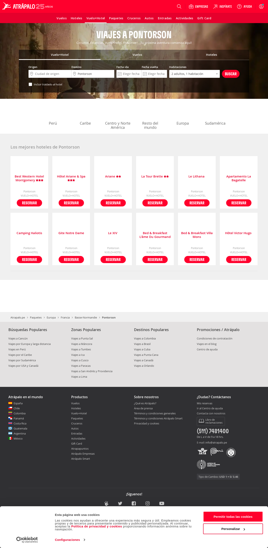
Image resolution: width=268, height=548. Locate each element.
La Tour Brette (155, 177)
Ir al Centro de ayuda (210, 408)
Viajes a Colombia (145, 338)
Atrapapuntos (80, 448)
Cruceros (76, 423)
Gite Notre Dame (71, 233)
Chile (17, 408)
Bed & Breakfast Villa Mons (197, 235)
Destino (76, 67)
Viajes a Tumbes (81, 349)
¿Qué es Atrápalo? (145, 403)
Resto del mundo (150, 116)
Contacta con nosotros (211, 413)
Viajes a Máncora (81, 344)
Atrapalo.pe (17, 317)
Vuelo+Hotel (79, 413)
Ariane (113, 177)
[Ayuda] (244, 6)
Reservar (29, 202)
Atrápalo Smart (80, 459)
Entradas (76, 433)
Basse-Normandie (86, 317)
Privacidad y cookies (146, 423)
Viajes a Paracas (81, 366)
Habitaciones (177, 67)
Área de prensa (143, 408)
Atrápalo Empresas (83, 453)
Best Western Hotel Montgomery (29, 178)
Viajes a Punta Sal (82, 338)
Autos (75, 428)
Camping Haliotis (29, 233)
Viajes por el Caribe (20, 355)
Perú (53, 114)
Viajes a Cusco (80, 360)
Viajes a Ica (78, 355)
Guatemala (20, 428)
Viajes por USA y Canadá (23, 366)
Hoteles (76, 408)
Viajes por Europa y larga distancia (29, 344)
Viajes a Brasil (142, 344)
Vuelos (75, 403)
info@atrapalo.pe (216, 442)
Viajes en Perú (17, 349)
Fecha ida (122, 67)
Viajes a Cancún (18, 338)
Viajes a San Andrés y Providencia (91, 371)
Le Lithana (196, 177)
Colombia (20, 413)
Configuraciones (67, 539)
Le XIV (113, 233)
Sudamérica (215, 114)
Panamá (19, 418)
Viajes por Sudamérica (22, 360)
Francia (65, 317)
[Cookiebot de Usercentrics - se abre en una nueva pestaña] (27, 540)
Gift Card (76, 443)
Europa (183, 114)
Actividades (78, 438)
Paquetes (36, 317)
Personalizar (233, 529)
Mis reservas (204, 403)
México (18, 438)
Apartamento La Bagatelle (238, 178)
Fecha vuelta (150, 67)
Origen (32, 67)
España (18, 403)
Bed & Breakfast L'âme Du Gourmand (155, 235)
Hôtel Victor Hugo (238, 233)
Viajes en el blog (206, 344)
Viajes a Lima (79, 376)
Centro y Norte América (117, 116)
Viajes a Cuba (142, 349)
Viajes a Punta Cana (146, 355)
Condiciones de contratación (214, 338)
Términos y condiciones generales (155, 413)
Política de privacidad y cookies (96, 526)
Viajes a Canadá (143, 360)
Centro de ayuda (207, 349)
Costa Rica (20, 423)
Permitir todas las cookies (233, 516)
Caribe (85, 114)
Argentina (20, 433)
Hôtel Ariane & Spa (71, 178)
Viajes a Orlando (144, 366)
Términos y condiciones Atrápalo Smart (158, 418)
